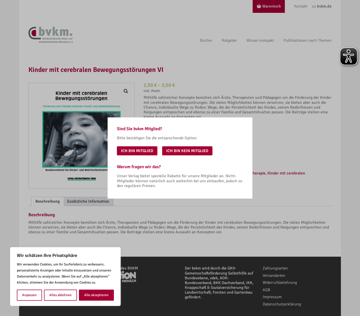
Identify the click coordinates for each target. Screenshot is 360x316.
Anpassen (29, 295)
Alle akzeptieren (96, 295)
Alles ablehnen (60, 295)
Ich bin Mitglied (137, 150)
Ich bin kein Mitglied (187, 150)
